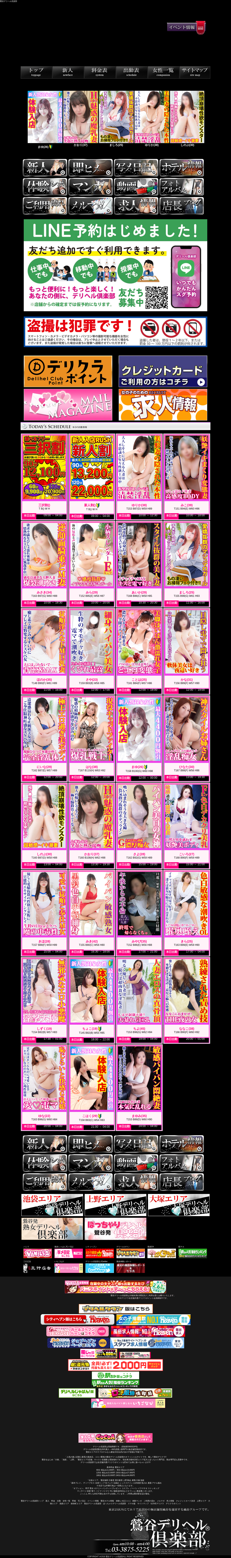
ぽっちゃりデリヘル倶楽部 (114, 1503)
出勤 (59, 1501)
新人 (47, 1501)
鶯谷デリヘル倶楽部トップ (32, 1501)
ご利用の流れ (149, 1501)
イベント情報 (93, 1501)
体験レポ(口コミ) (123, 1501)
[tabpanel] (45, 120)
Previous (24, 120)
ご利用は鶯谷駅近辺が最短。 (138, 1494)
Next (206, 120)
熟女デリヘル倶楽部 (92, 1503)
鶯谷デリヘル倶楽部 (114, 1556)
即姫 (74, 1501)
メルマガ (161, 1501)
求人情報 (170, 1501)
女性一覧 (66, 1501)
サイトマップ (143, 1503)
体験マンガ (137, 1501)
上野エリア (201, 1501)
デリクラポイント (173, 1503)
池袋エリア (64, 1503)
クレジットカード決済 (185, 1501)
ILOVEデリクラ (157, 1503)
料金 (53, 1501)
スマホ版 (131, 1503)
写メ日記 (81, 1501)
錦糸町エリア (76, 1503)
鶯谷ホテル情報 (107, 1501)
